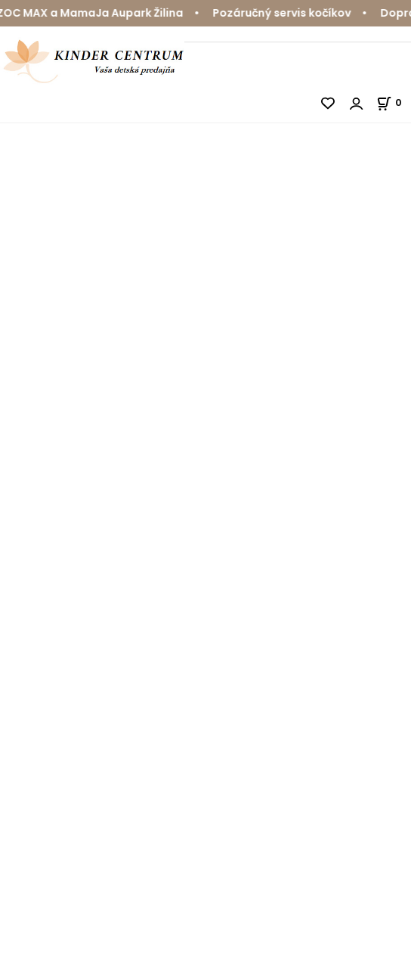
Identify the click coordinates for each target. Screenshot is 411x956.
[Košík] (393, 102)
